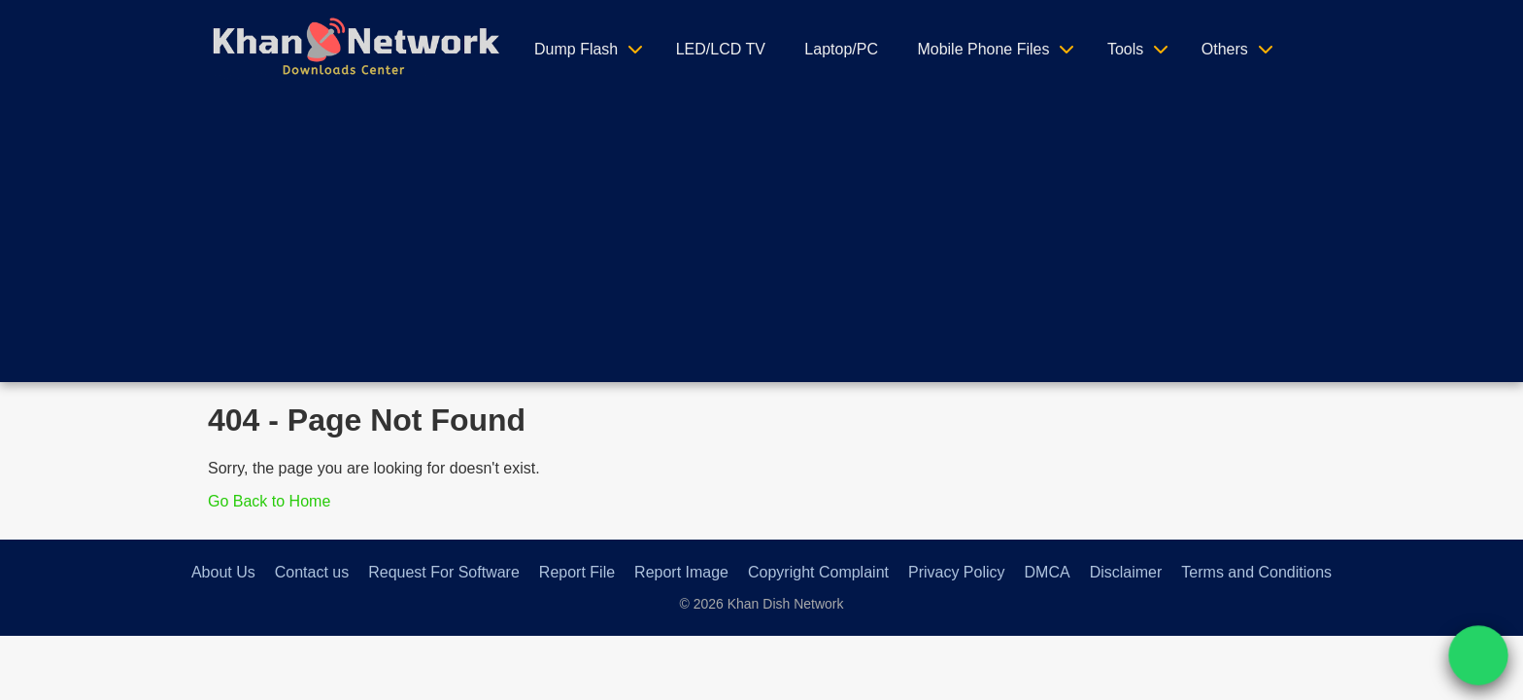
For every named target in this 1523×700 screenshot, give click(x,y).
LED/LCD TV (720, 49)
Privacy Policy (956, 572)
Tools (1125, 49)
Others (1224, 49)
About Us (223, 572)
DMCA (1047, 572)
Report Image (681, 572)
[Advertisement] (761, 246)
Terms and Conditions (1256, 572)
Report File (577, 572)
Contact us (312, 572)
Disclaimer (1126, 572)
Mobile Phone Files (983, 49)
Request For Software (444, 572)
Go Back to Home (269, 501)
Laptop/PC (841, 49)
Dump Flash (576, 49)
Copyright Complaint (818, 572)
